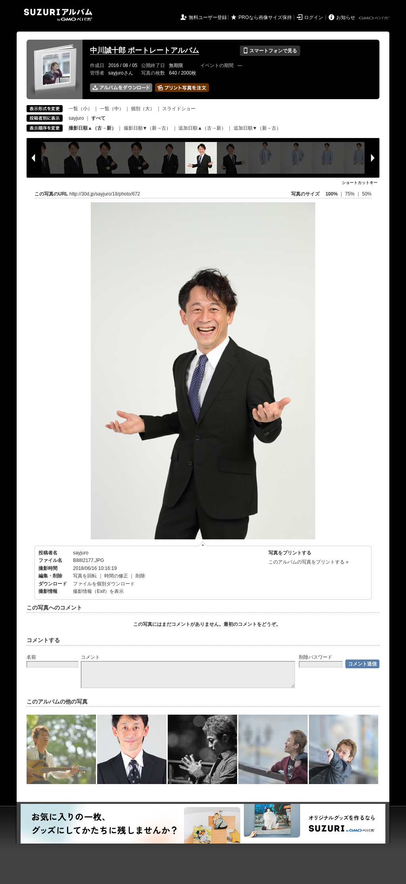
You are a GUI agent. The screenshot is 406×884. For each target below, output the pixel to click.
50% (367, 194)
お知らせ (345, 17)
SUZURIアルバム (58, 14)
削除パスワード (315, 657)
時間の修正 (116, 576)
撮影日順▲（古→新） (92, 128)
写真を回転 (85, 576)
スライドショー (178, 108)
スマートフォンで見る (270, 51)
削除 (140, 576)
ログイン (313, 17)
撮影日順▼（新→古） (147, 128)
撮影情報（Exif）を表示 (98, 591)
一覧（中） (112, 108)
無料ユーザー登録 (208, 17)
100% (331, 194)
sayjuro (76, 118)
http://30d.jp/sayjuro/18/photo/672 (104, 194)
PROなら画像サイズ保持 (265, 17)
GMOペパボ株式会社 (375, 18)
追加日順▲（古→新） (202, 128)
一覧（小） (80, 108)
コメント (90, 657)
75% (350, 194)
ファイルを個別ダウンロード (104, 584)
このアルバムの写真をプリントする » (308, 562)
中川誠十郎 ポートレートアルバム (144, 50)
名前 (31, 657)
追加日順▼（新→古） (257, 128)
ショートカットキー (359, 182)
